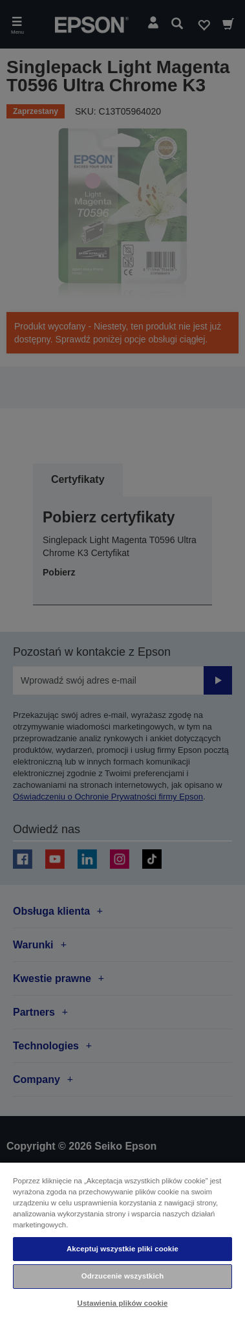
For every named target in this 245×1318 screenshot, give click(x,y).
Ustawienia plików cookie (123, 1303)
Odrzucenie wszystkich (122, 1276)
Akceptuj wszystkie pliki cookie (122, 1249)
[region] (122, 1239)
